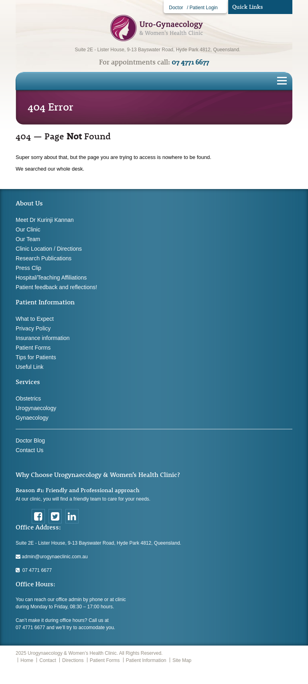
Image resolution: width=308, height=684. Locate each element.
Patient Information (146, 660)
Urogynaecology (36, 408)
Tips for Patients (36, 357)
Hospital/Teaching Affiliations (51, 277)
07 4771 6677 (34, 570)
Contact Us (29, 450)
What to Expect (35, 319)
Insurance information (43, 338)
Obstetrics (28, 398)
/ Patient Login (202, 7)
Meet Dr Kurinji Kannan (45, 220)
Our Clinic (28, 229)
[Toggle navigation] (282, 80)
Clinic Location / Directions (49, 248)
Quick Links (247, 6)
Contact (47, 660)
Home (26, 660)
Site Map (181, 660)
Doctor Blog (30, 440)
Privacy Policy (33, 328)
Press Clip (28, 268)
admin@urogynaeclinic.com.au (52, 556)
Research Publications (43, 258)
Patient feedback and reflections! (56, 287)
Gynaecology (32, 417)
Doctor (176, 7)
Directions (72, 660)
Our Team (28, 239)
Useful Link (29, 367)
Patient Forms (33, 347)
